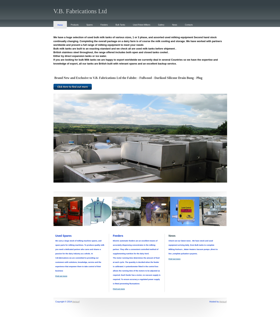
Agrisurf (76, 301)
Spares (89, 25)
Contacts (189, 25)
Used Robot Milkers (141, 25)
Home (60, 25)
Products (75, 25)
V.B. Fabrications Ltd (80, 11)
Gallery (161, 25)
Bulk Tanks (120, 25)
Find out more (61, 276)
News (174, 25)
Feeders (104, 25)
